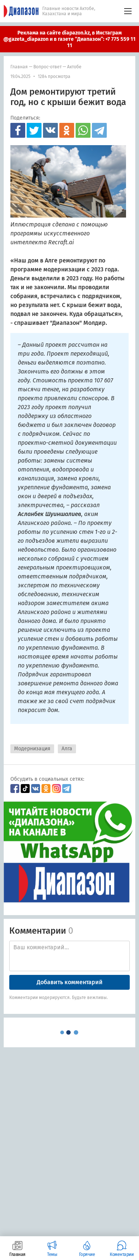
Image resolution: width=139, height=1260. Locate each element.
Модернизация (32, 748)
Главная (19, 66)
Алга (67, 748)
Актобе (74, 66)
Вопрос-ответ (47, 66)
